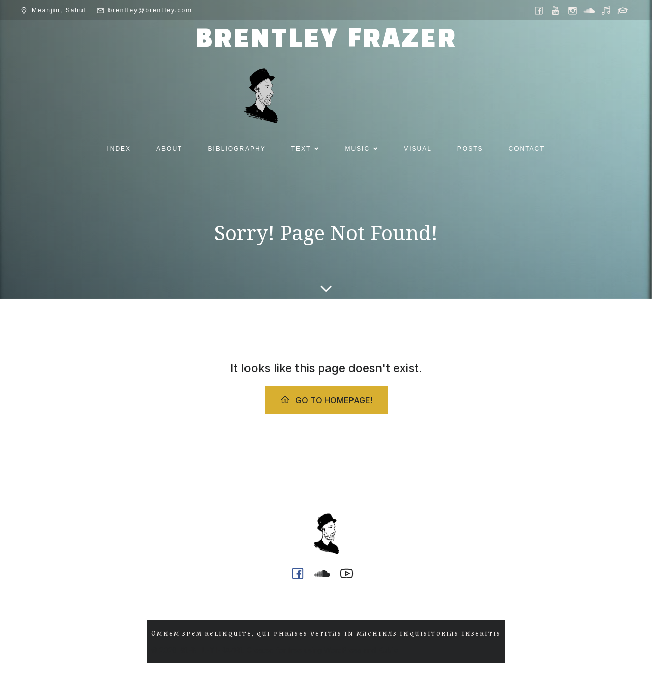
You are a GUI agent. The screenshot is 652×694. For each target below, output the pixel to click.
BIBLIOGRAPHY (236, 148)
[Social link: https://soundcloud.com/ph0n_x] (590, 10)
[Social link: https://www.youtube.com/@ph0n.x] (556, 10)
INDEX (119, 148)
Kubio (388, 650)
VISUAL (418, 148)
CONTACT (527, 148)
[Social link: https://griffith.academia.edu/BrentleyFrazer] (623, 10)
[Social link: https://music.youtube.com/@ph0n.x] (607, 10)
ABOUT (169, 148)
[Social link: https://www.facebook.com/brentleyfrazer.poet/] (539, 10)
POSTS (470, 148)
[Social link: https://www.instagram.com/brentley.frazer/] (573, 10)
